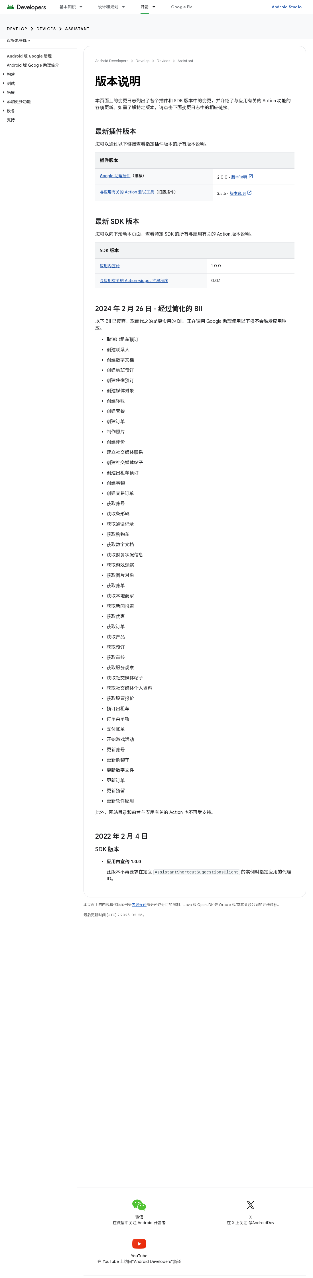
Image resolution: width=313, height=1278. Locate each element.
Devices (46, 28)
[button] (37, 74)
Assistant (77, 28)
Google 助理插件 (115, 175)
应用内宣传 (110, 265)
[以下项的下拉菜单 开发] (156, 7)
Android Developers (111, 60)
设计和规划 (108, 6)
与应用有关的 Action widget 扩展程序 (134, 280)
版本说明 (239, 177)
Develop (17, 28)
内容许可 (139, 904)
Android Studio (287, 6)
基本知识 (68, 6)
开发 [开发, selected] (145, 6)
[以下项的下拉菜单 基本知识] (83, 7)
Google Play (183, 6)
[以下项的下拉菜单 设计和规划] (126, 7)
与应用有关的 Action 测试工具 (127, 192)
